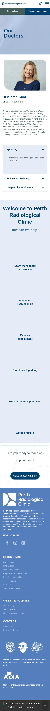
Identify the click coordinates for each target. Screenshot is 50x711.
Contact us (8, 626)
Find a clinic (12, 11)
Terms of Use (9, 609)
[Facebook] (7, 543)
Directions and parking (13, 577)
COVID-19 (7, 585)
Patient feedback (10, 630)
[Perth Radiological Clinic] (14, 3)
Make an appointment (37, 11)
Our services (8, 562)
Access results (9, 581)
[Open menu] (47, 3)
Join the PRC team (11, 588)
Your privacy (8, 606)
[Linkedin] (23, 543)
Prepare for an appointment (15, 573)
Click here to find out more (22, 707)
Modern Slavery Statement (15, 613)
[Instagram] (15, 543)
